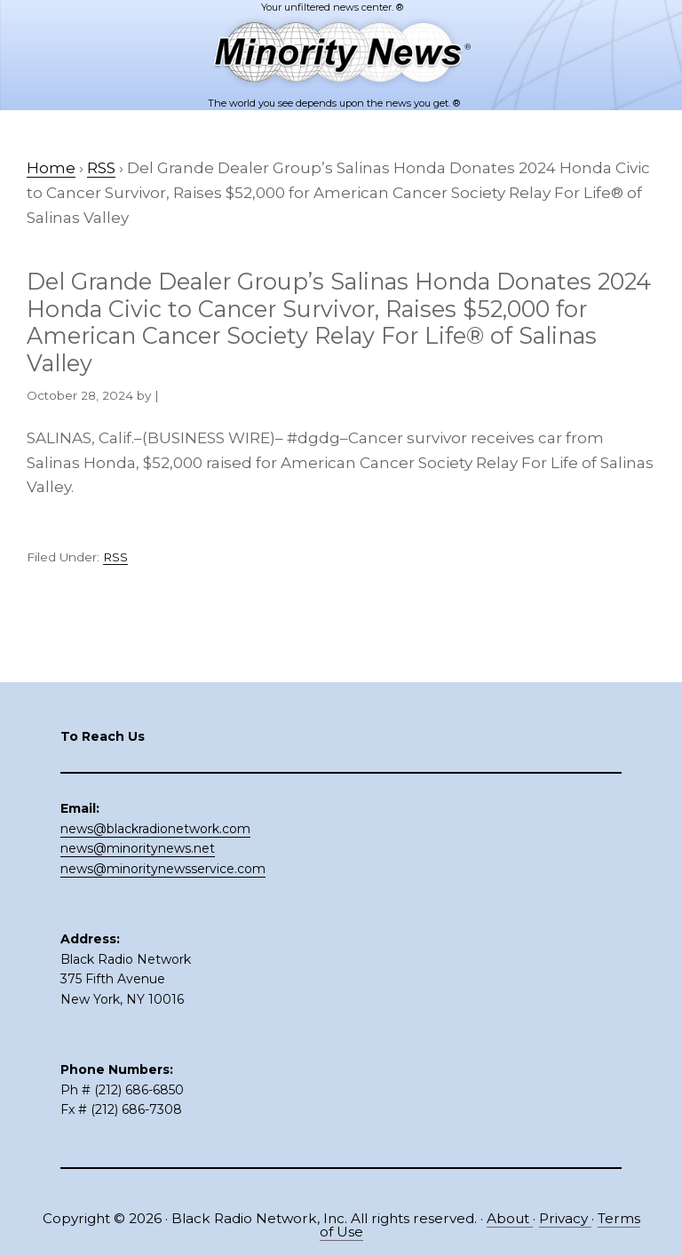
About (510, 1218)
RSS (115, 557)
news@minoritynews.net (137, 848)
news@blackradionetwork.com (155, 829)
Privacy (565, 1218)
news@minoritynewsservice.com (163, 869)
